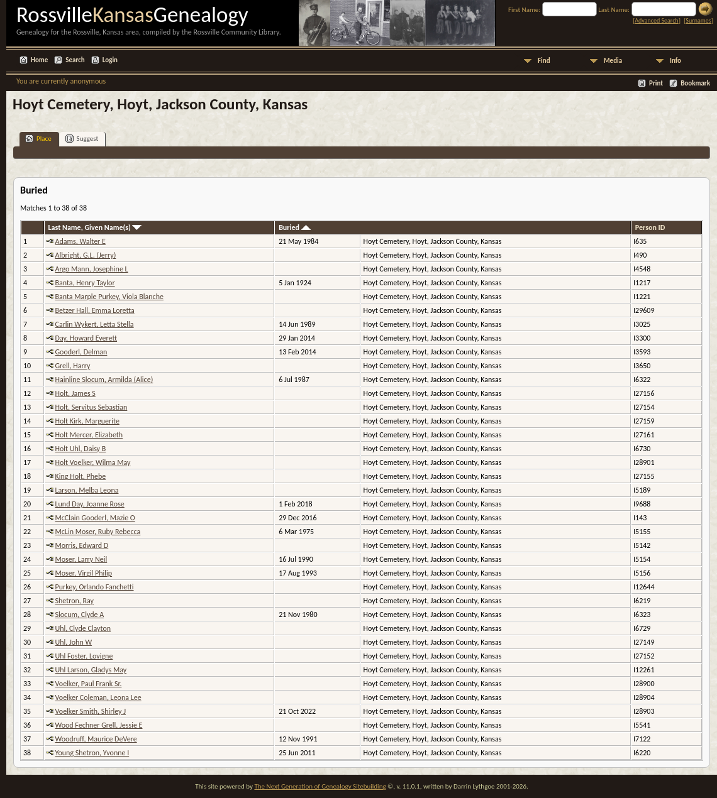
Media (613, 61)
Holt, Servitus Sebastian (91, 407)
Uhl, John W (73, 642)
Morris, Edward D (82, 545)
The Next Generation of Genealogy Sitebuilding (320, 786)
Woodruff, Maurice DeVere (96, 739)
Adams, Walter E (80, 241)
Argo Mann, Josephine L (91, 269)
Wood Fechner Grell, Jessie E (99, 725)
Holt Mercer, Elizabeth (89, 434)
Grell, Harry (73, 365)
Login (110, 60)
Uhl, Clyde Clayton (83, 628)
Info (675, 61)
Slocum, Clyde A (79, 614)
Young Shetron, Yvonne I (92, 752)
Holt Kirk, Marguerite (87, 421)
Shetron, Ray (74, 600)
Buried (295, 227)
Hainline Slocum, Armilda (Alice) (104, 379)
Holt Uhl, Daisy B (80, 448)
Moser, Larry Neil (81, 559)
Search (74, 60)
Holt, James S (75, 393)
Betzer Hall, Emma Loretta (95, 310)
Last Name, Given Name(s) (95, 227)
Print (656, 83)
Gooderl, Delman (81, 351)
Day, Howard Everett (86, 338)
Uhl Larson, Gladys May (91, 669)
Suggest (82, 138)
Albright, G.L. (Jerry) (85, 255)
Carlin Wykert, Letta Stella (94, 324)
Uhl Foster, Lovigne (84, 656)
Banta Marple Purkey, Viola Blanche (109, 296)
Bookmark (695, 83)
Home (39, 60)
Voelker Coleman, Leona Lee (98, 697)
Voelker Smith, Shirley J (90, 711)
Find (544, 61)
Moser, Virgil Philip (84, 573)
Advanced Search (656, 20)
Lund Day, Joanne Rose (90, 504)
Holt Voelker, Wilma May (93, 462)
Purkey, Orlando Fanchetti (94, 586)
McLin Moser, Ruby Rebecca (98, 531)
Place (38, 138)
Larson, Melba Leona (87, 490)
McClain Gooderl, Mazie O (95, 517)
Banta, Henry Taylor (85, 282)
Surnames (698, 20)
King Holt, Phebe (80, 476)
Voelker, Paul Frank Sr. (88, 683)
